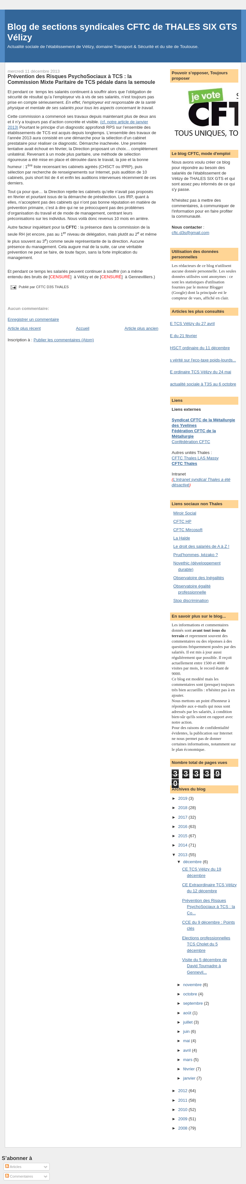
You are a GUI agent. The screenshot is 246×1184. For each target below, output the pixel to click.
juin (187, 1031)
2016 (183, 826)
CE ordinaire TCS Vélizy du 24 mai (199, 371)
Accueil (82, 328)
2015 (183, 835)
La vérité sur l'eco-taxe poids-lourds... (201, 360)
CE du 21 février (182, 335)
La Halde (181, 538)
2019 (183, 798)
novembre (193, 984)
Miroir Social (184, 513)
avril (187, 1050)
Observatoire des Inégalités (198, 577)
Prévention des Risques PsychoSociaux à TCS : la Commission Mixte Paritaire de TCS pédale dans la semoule (81, 79)
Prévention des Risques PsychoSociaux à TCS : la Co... (208, 906)
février (189, 1068)
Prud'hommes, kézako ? (195, 554)
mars (188, 1059)
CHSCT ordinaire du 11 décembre (198, 347)
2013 (183, 854)
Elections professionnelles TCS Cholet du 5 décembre (206, 944)
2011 (183, 1100)
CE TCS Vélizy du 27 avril (191, 323)
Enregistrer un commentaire (33, 319)
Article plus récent (24, 328)
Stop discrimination (191, 600)
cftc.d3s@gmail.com (190, 232)
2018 (183, 807)
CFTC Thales (184, 463)
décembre (193, 861)
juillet (188, 1022)
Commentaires (19, 1176)
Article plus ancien (142, 328)
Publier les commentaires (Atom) (64, 339)
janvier (190, 1078)
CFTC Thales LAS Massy (195, 458)
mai (187, 1040)
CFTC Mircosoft (187, 529)
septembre (193, 1003)
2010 (183, 1109)
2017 (183, 817)
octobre (190, 994)
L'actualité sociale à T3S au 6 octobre (201, 384)
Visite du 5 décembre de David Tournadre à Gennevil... (204, 966)
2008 (183, 1128)
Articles (13, 1167)
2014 (183, 845)
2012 (183, 1090)
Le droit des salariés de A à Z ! (201, 546)
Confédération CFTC (191, 441)
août (188, 1012)
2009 (183, 1118)
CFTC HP (182, 521)
